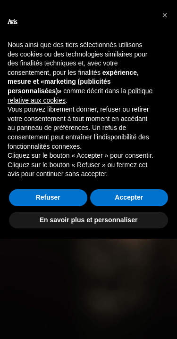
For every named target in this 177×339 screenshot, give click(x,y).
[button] (164, 15)
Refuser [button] (48, 197)
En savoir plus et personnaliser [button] (89, 220)
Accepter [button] (129, 197)
